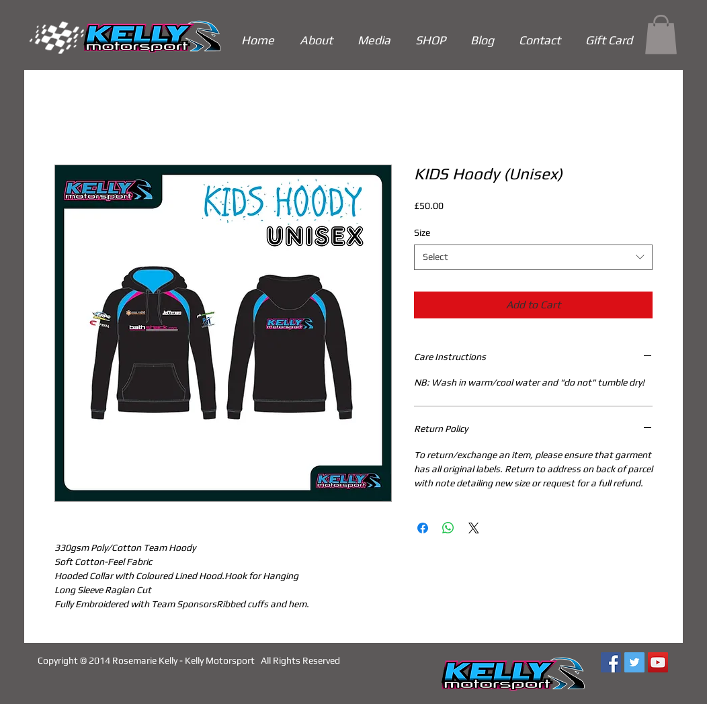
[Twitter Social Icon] (634, 662)
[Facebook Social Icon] (611, 662)
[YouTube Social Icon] (658, 662)
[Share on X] (474, 528)
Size (422, 232)
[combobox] (533, 257)
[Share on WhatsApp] (448, 528)
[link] (660, 34)
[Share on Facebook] (423, 528)
